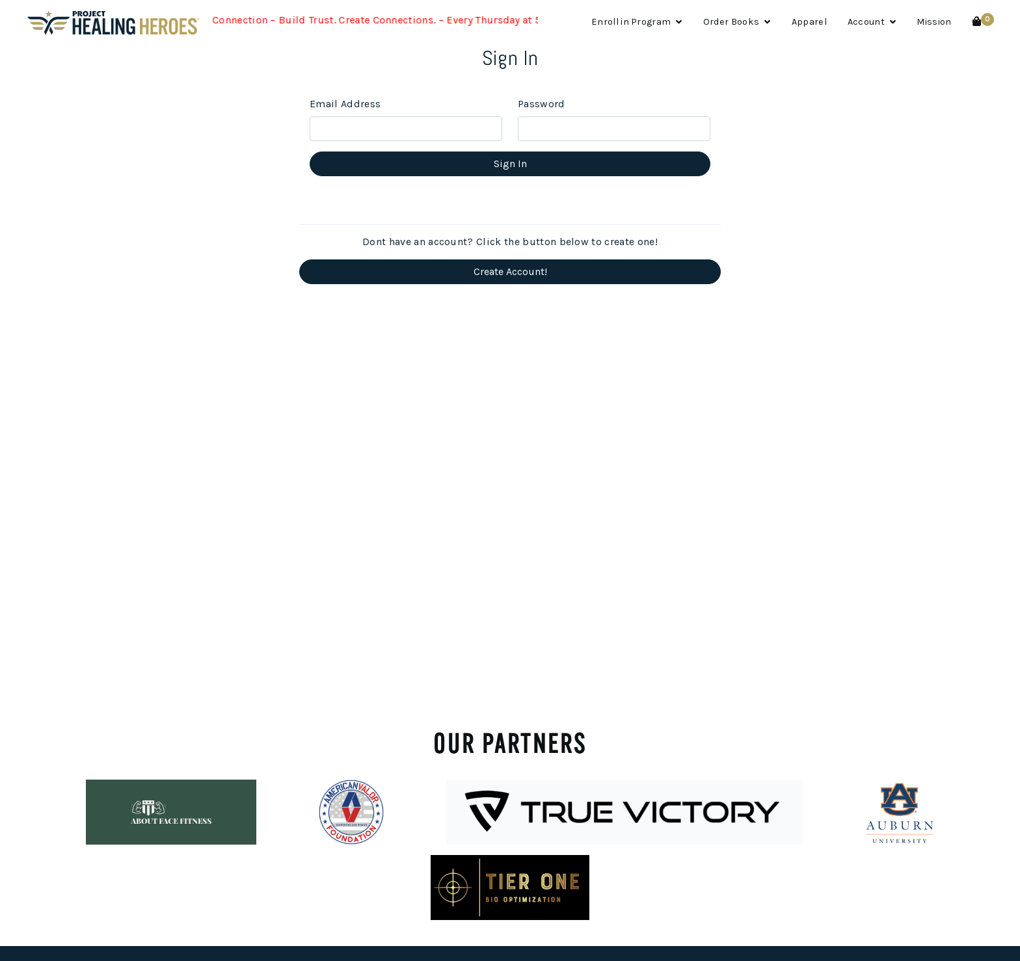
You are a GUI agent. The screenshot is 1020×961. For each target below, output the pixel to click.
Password (541, 104)
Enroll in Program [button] (636, 21)
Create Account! (510, 271)
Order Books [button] (737, 21)
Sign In (510, 163)
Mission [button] (934, 21)
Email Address (345, 104)
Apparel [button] (809, 21)
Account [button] (872, 21)
